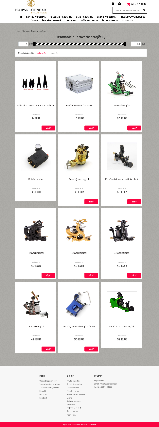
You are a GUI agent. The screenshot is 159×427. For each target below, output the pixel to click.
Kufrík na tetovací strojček (79, 105)
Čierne (69, 397)
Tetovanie (26, 31)
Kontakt (42, 390)
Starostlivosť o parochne (49, 384)
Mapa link (43, 394)
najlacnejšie (41, 52)
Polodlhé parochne (74, 384)
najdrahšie (54, 52)
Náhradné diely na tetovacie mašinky (35, 105)
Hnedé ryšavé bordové (76, 394)
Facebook (43, 397)
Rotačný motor (35, 179)
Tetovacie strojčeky (38, 31)
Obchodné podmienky (48, 380)
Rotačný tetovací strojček (121, 326)
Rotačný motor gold (79, 179)
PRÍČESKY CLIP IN (74, 407)
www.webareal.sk (88, 424)
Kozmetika (71, 414)
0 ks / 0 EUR (138, 4)
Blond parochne (73, 390)
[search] (143, 10)
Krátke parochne (73, 380)
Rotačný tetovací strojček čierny (79, 326)
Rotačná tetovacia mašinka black (121, 179)
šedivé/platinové (73, 401)
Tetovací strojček (121, 105)
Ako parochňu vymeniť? (49, 387)
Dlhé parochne (73, 387)
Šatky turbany (72, 411)
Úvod (19, 31)
